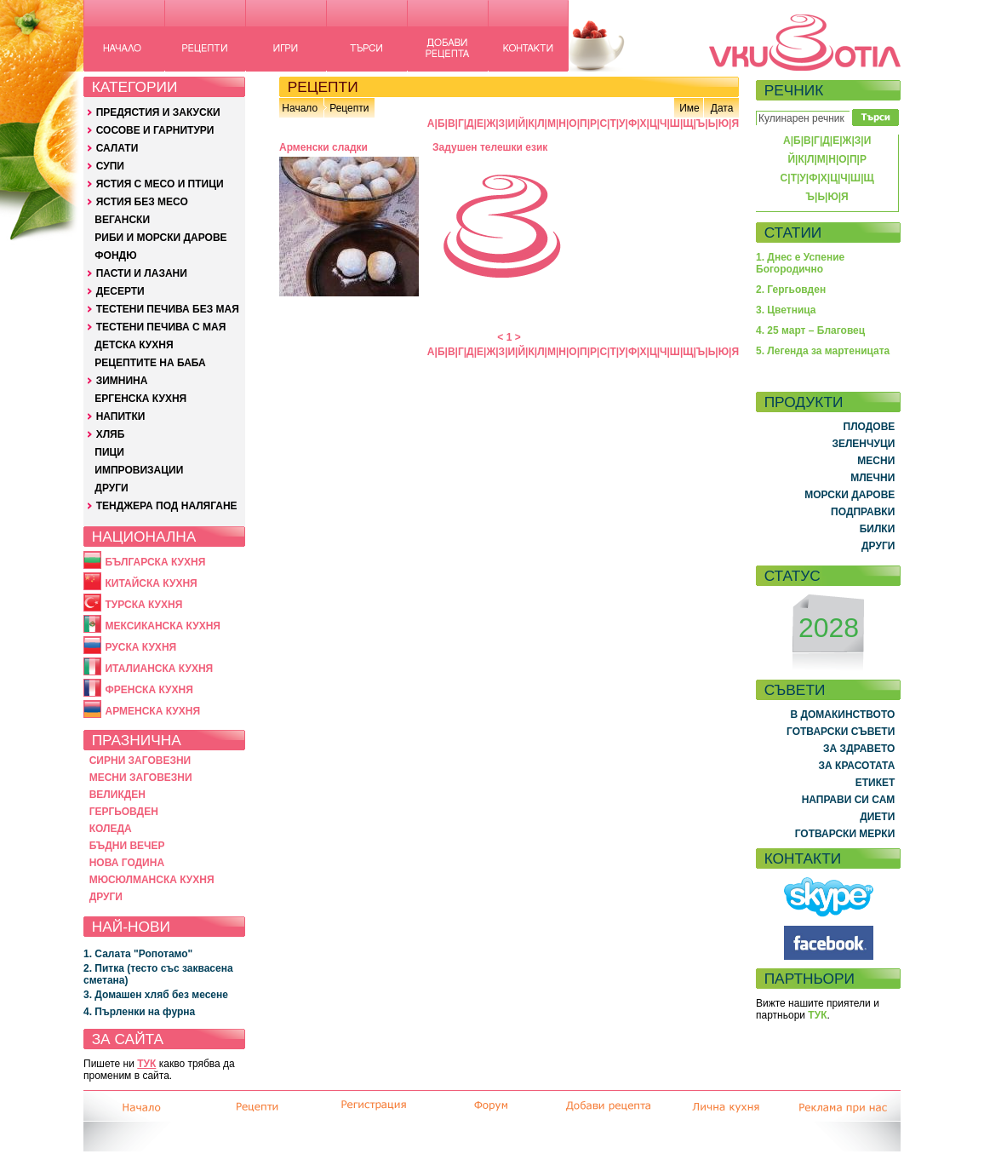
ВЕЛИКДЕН (117, 795)
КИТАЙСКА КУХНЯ (151, 583)
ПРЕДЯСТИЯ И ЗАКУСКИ (158, 112)
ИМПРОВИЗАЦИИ (138, 470)
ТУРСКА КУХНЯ (143, 605)
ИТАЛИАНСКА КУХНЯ (159, 669)
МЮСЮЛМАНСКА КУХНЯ (152, 880)
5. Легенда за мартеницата (823, 351)
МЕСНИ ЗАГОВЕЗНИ (140, 778)
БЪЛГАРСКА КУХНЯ (155, 562)
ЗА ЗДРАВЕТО (859, 749)
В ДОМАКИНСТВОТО (842, 715)
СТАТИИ (793, 232)
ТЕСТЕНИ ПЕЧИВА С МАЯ (161, 327)
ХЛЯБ (110, 434)
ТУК (146, 1064)
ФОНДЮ (115, 255)
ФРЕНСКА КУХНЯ (148, 690)
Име (689, 108)
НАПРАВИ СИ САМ (848, 800)
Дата (722, 108)
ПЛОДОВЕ (869, 427)
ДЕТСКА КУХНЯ (133, 345)
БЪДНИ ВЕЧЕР (127, 846)
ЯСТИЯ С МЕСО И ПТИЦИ (160, 184)
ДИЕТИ (877, 817)
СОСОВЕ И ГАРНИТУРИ (155, 130)
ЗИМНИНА (122, 381)
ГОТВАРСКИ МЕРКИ (845, 834)
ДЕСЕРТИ (120, 291)
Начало (300, 108)
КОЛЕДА (110, 829)
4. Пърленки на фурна (139, 1012)
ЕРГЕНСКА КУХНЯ (140, 399)
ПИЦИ (109, 452)
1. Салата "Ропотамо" (137, 954)
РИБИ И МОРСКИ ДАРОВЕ (160, 238)
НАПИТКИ (121, 416)
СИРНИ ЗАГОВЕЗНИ (140, 760)
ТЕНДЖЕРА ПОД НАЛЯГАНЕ (166, 506)
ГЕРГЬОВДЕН (123, 812)
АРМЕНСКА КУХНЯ (152, 711)
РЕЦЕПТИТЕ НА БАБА (149, 363)
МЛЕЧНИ (872, 478)
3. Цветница (786, 310)
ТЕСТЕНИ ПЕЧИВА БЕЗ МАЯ (167, 309)
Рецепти (349, 108)
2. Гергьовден (791, 290)
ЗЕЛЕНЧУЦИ (863, 444)
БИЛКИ (877, 529)
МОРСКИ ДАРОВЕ (849, 495)
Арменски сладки (323, 147)
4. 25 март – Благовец (810, 330)
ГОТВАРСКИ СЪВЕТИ (841, 732)
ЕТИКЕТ (875, 783)
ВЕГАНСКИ (122, 220)
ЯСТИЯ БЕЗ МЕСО (142, 202)
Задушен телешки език (489, 147)
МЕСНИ (876, 461)
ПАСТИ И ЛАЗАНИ (141, 273)
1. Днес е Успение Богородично (800, 263)
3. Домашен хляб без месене (155, 995)
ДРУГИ (111, 488)
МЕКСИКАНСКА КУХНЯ (162, 626)
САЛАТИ (117, 148)
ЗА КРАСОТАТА (857, 766)
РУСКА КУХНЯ (140, 647)
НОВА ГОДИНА (126, 863)
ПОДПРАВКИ (863, 512)
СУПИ (110, 166)
